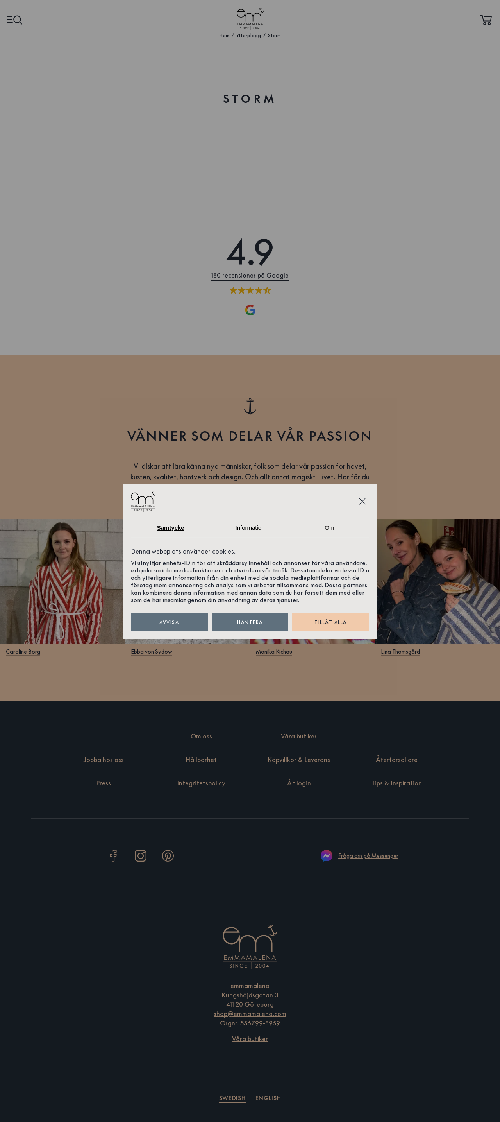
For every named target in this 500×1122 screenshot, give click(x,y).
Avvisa (169, 622)
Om (329, 527)
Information (249, 527)
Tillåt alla (330, 622)
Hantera (250, 622)
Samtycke (170, 527)
